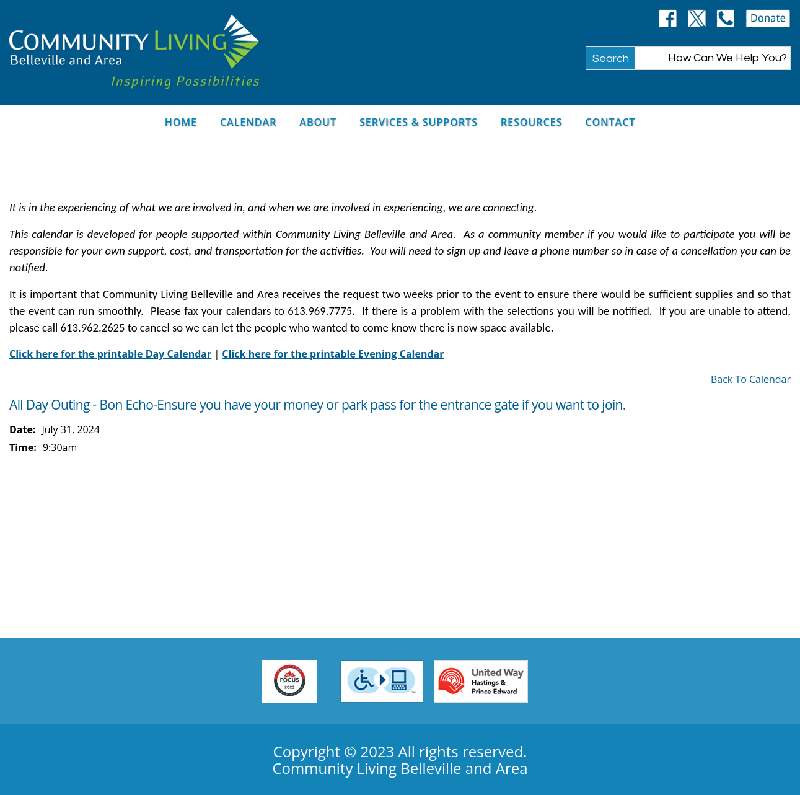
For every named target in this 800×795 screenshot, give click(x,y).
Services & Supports (418, 122)
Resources (532, 122)
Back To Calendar (751, 379)
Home (181, 122)
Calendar (248, 122)
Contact (610, 122)
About (317, 122)
